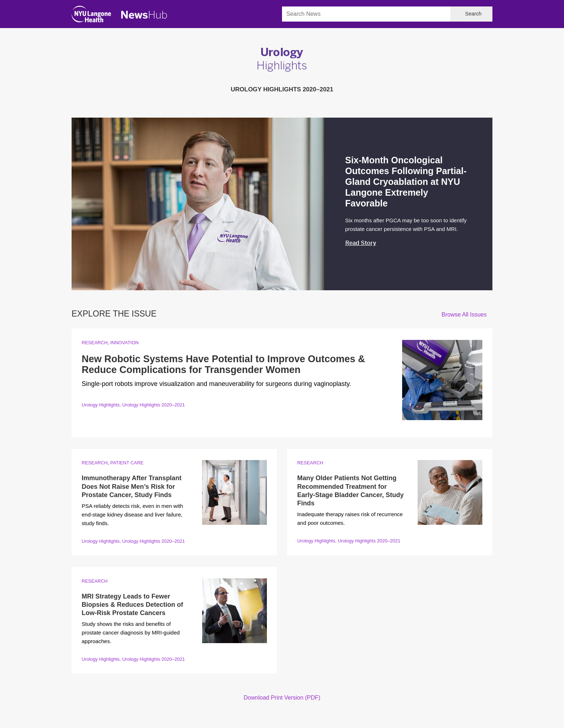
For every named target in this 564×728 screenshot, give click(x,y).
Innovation (124, 342)
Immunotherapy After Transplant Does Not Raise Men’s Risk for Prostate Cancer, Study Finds (131, 486)
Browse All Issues (464, 314)
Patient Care (126, 462)
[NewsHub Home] (144, 15)
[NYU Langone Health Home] (91, 16)
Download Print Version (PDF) (282, 698)
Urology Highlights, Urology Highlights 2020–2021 (133, 405)
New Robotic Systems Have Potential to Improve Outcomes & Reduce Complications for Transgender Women (223, 364)
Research (95, 342)
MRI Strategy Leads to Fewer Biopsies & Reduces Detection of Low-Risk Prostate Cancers (132, 605)
